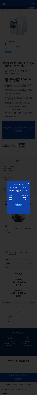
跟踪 (25, 199)
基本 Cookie (24, 195)
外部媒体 (24, 197)
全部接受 (18, 204)
